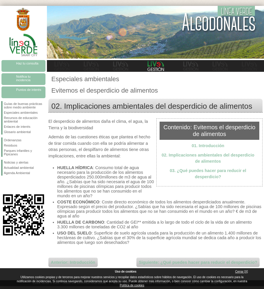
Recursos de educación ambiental (21, 119)
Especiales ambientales (21, 112)
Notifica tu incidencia (23, 78)
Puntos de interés (28, 89)
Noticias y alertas (16, 162)
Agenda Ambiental (17, 173)
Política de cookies (132, 285)
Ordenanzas (12, 140)
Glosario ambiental (17, 132)
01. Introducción (208, 145)
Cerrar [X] (241, 271)
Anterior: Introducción (73, 262)
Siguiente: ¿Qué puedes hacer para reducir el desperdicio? (198, 262)
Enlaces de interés (17, 126)
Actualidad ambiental (19, 167)
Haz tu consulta (27, 63)
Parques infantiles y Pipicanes (18, 152)
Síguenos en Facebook (5, 184)
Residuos (10, 145)
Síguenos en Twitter (14, 184)
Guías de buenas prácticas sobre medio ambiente (23, 105)
